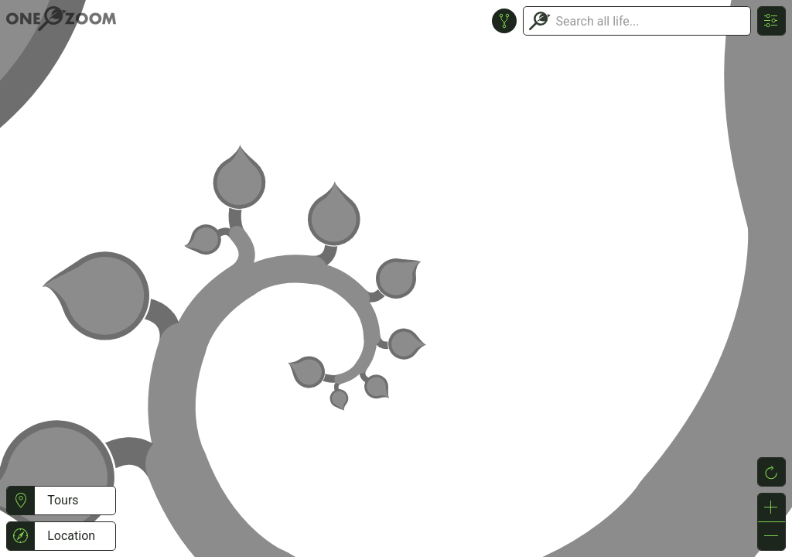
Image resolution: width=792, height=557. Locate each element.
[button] (20, 500)
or (396, 278)
